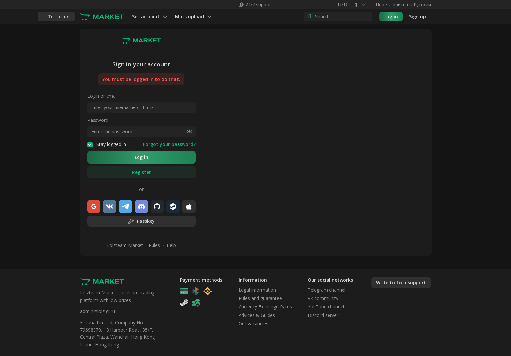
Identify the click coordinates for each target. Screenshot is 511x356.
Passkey (141, 221)
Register (141, 172)
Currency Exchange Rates (265, 307)
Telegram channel (326, 290)
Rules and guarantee (260, 298)
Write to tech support (401, 282)
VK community (323, 298)
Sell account (149, 17)
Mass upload (193, 17)
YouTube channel (326, 307)
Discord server (323, 315)
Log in (391, 16)
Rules (154, 245)
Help (171, 245)
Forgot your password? (169, 144)
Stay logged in (106, 144)
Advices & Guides (257, 315)
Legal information (257, 290)
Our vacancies (253, 323)
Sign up (417, 16)
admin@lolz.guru (97, 311)
